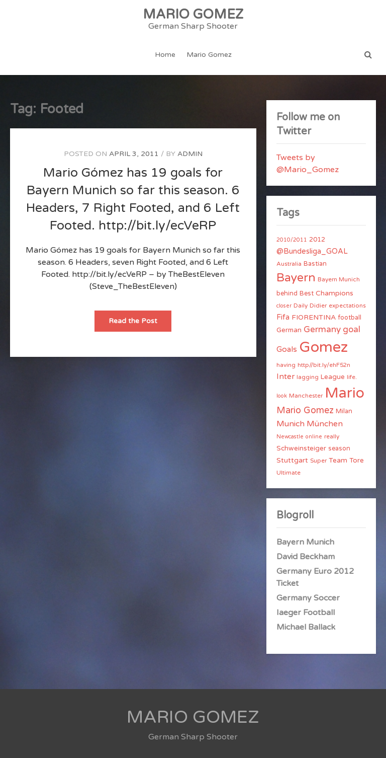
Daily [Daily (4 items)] (301, 305)
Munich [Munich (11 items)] (290, 424)
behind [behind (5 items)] (287, 293)
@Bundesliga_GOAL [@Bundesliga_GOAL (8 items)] (312, 251)
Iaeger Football (305, 613)
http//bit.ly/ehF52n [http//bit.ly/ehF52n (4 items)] (324, 364)
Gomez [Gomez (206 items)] (323, 347)
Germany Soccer (308, 598)
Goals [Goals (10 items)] (286, 349)
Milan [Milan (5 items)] (344, 411)
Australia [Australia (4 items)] (289, 263)
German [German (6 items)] (289, 330)
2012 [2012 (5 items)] (317, 240)
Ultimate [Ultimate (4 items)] (288, 472)
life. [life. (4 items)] (352, 377)
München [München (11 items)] (325, 424)
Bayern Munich (305, 542)
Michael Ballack (305, 627)
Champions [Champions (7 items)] (334, 293)
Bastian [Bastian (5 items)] (315, 264)
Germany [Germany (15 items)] (322, 329)
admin (190, 153)
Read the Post (140, 324)
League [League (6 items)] (333, 377)
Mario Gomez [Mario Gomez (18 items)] (305, 410)
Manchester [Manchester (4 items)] (306, 395)
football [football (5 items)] (349, 318)
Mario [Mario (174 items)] (344, 393)
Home (165, 54)
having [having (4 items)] (286, 364)
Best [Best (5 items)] (307, 293)
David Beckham (305, 557)
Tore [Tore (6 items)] (356, 461)
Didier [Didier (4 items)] (318, 305)
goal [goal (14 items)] (351, 329)
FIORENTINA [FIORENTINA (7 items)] (314, 317)
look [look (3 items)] (281, 396)
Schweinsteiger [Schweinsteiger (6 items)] (301, 448)
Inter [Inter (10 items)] (285, 376)
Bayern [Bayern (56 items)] (296, 278)
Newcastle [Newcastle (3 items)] (290, 436)
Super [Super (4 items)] (318, 460)
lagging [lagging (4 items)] (308, 377)
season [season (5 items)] (339, 448)
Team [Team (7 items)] (338, 460)
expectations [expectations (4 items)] (347, 305)
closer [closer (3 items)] (284, 305)
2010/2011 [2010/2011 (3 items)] (291, 240)
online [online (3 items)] (314, 436)
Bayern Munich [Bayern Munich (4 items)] (339, 279)
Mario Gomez (209, 54)
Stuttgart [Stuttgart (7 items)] (292, 460)
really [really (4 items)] (331, 436)
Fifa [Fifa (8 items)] (283, 317)
